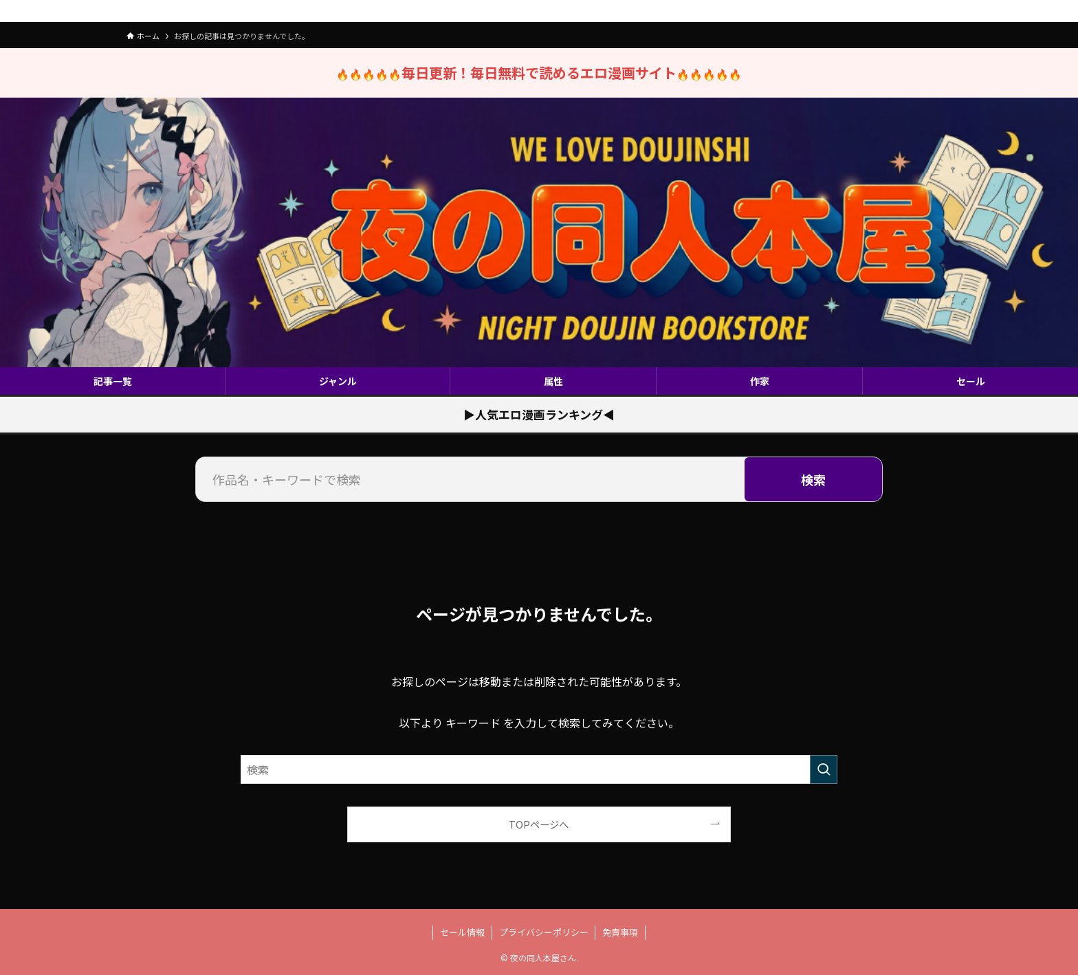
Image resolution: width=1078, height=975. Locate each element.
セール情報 (462, 932)
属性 (553, 381)
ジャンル (338, 381)
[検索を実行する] (823, 769)
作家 (759, 381)
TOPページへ (539, 824)
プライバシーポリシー (543, 932)
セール (970, 381)
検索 (813, 479)
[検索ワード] (539, 769)
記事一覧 (113, 381)
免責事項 (620, 932)
